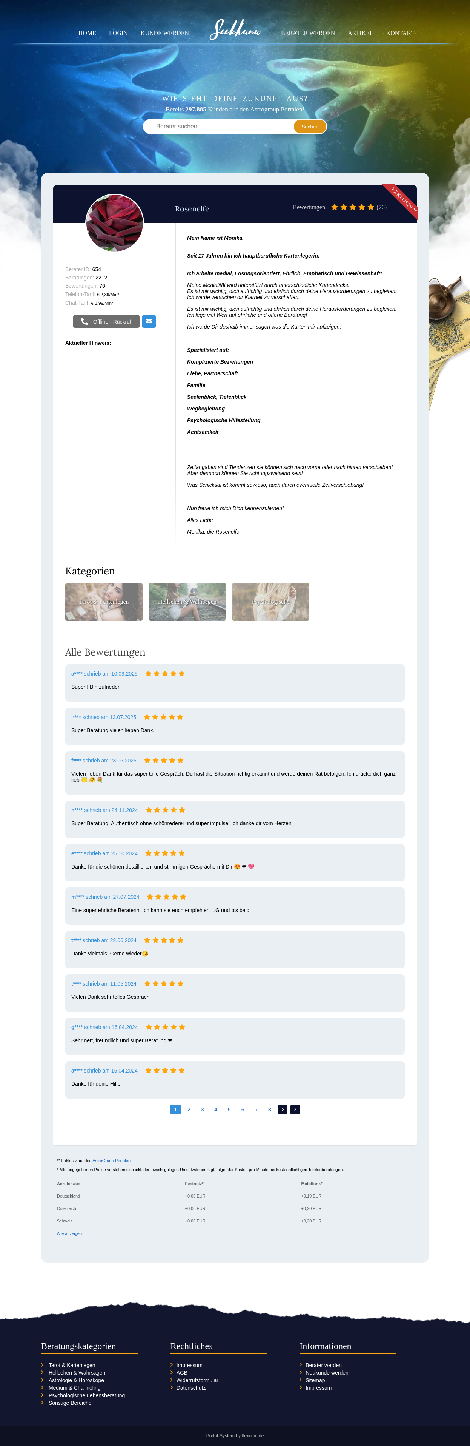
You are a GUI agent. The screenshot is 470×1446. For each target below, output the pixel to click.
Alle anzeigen (69, 1233)
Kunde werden (165, 33)
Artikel (360, 33)
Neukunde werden (327, 1373)
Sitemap (315, 1380)
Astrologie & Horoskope (76, 1380)
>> (295, 1109)
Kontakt (400, 33)
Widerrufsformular (197, 1380)
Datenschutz (191, 1388)
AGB (182, 1373)
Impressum (190, 1365)
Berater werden (308, 33)
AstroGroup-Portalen (111, 1160)
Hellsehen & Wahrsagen (77, 1373)
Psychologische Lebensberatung (87, 1395)
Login (118, 33)
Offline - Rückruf (111, 322)
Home (87, 33)
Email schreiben (149, 322)
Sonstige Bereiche (70, 1403)
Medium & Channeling (75, 1388)
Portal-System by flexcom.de (235, 1435)
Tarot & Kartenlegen (72, 1365)
